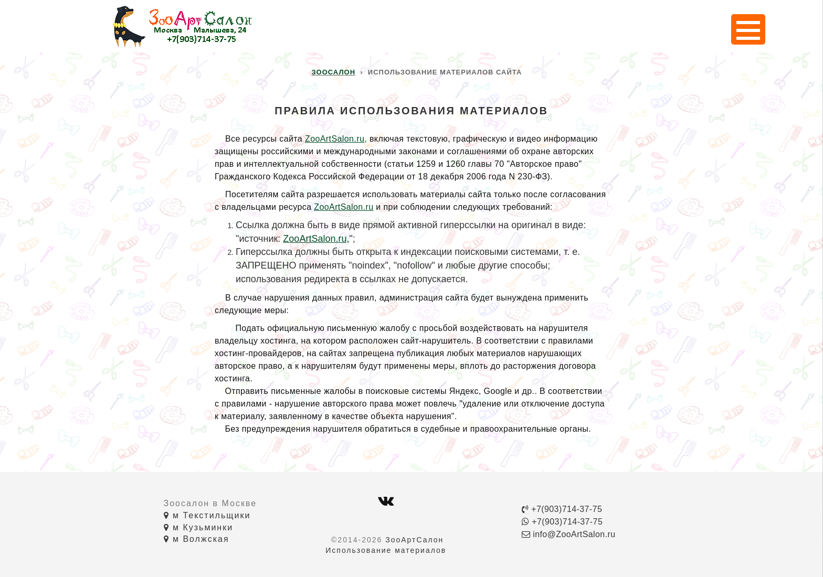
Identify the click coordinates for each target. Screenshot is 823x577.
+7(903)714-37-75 (562, 509)
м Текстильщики (207, 515)
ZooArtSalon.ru (343, 206)
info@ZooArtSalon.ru (569, 534)
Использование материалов (385, 550)
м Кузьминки (199, 527)
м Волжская (196, 539)
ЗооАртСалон (414, 540)
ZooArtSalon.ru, (336, 138)
